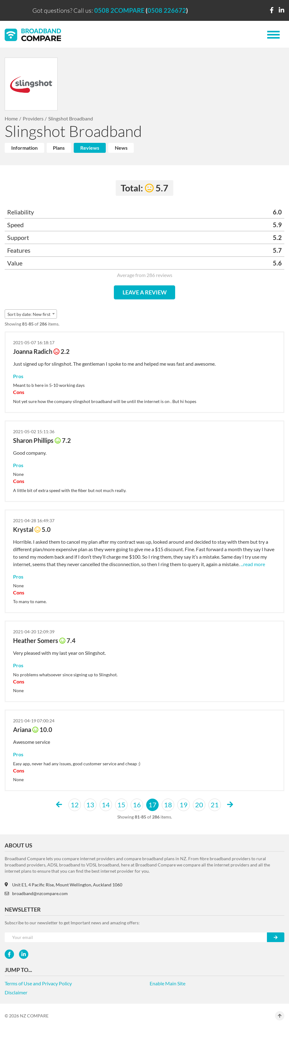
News (121, 148)
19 (183, 804)
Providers (33, 118)
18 (168, 804)
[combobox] (31, 314)
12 (75, 804)
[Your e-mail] (136, 937)
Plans (59, 148)
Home (11, 118)
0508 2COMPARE (119, 10)
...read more (252, 564)
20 (199, 804)
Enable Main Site (167, 983)
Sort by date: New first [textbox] (28, 314)
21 (215, 804)
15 (121, 804)
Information (24, 148)
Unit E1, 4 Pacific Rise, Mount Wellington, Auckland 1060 (63, 884)
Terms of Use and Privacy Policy (38, 983)
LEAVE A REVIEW (145, 292)
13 (90, 804)
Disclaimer (16, 992)
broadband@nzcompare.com (36, 893)
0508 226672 (166, 10)
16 (137, 804)
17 (152, 804)
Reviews (89, 148)
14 (106, 804)
